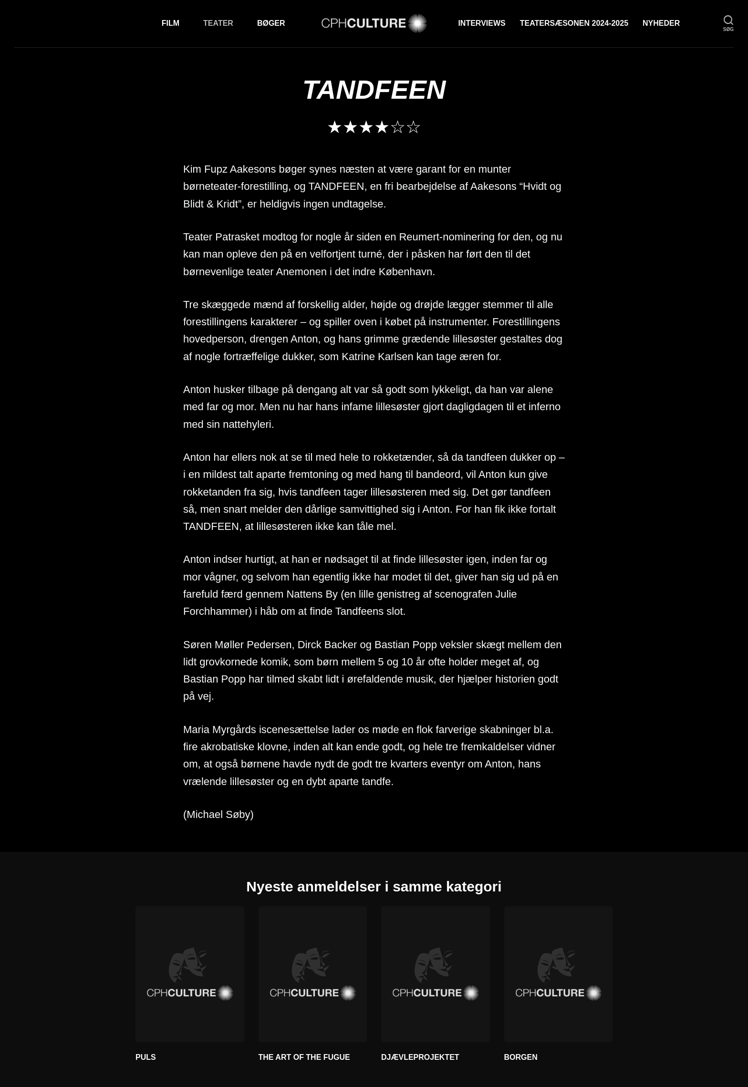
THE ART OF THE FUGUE (304, 1057)
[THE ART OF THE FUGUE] (313, 974)
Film (170, 23)
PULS (145, 1057)
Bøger (271, 23)
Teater (218, 23)
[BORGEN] (558, 974)
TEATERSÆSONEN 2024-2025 (574, 23)
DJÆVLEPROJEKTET (420, 1057)
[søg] (728, 23)
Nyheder (661, 23)
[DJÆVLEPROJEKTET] (435, 974)
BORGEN (521, 1057)
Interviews (481, 23)
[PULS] (189, 974)
